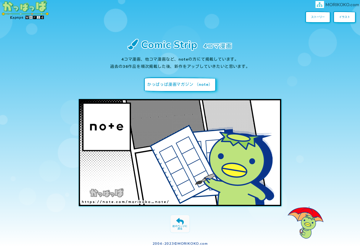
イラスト (344, 17)
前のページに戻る (180, 228)
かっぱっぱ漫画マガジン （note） (180, 84)
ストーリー (318, 17)
